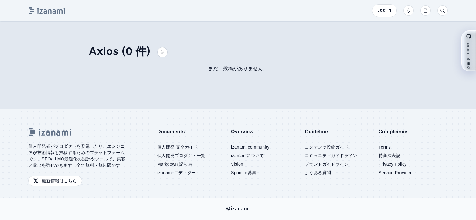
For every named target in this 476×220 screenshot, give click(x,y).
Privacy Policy (393, 164)
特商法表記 (389, 155)
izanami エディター (176, 172)
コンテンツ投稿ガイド (326, 147)
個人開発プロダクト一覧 (181, 155)
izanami (240, 209)
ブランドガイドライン (326, 164)
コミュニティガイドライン (331, 155)
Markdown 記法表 (174, 164)
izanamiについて (247, 155)
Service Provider (395, 172)
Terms (385, 147)
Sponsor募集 (244, 172)
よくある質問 (318, 172)
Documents (171, 131)
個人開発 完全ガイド (177, 147)
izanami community (250, 147)
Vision (237, 164)
